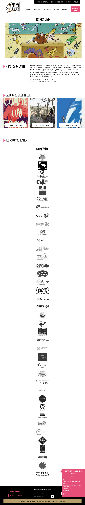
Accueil (38, 2)
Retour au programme (70, 494)
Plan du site (54, 501)
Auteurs (56, 10)
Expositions (37, 10)
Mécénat (23, 501)
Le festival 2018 (7, 15)
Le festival (45, 2)
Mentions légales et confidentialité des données (38, 501)
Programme (47, 10)
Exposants (65, 10)
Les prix (52, 2)
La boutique (68, 2)
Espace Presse (16, 495)
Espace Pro (15, 491)
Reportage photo (75, 9)
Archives (76, 2)
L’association (60, 2)
